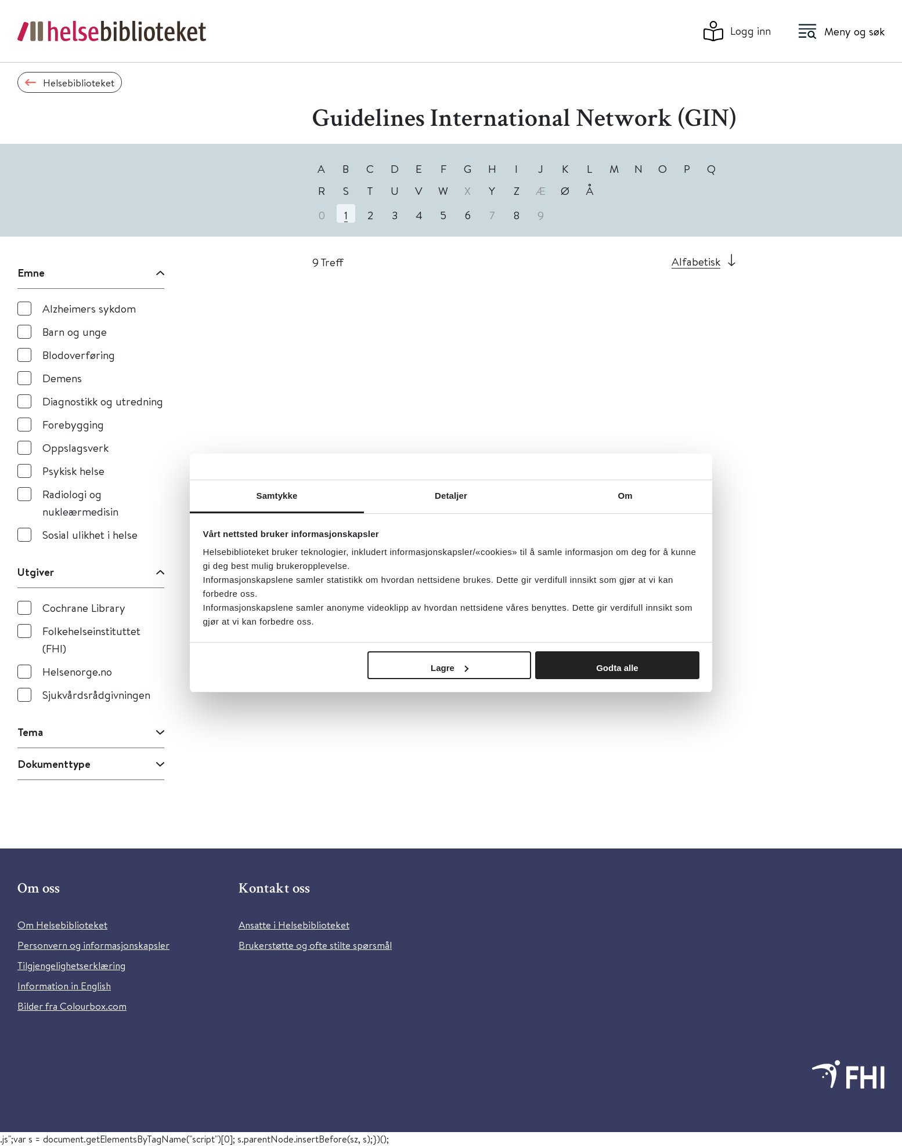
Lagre (449, 668)
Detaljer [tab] (451, 496)
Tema (30, 731)
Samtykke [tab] (277, 496)
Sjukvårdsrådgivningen (96, 694)
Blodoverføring (78, 354)
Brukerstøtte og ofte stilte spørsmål (315, 945)
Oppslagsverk (75, 447)
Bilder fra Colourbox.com (72, 1006)
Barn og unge (74, 331)
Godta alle (617, 668)
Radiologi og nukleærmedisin (80, 502)
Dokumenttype (54, 763)
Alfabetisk (696, 261)
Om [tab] (625, 496)
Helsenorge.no (77, 671)
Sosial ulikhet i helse (90, 534)
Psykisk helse (73, 470)
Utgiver (35, 571)
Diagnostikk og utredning (102, 401)
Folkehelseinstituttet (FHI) (91, 639)
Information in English (64, 985)
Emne (31, 272)
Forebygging (73, 424)
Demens (62, 378)
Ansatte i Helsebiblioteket (294, 924)
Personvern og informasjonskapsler (93, 945)
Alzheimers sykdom (89, 308)
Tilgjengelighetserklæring (71, 965)
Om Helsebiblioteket (62, 924)
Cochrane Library (83, 607)
